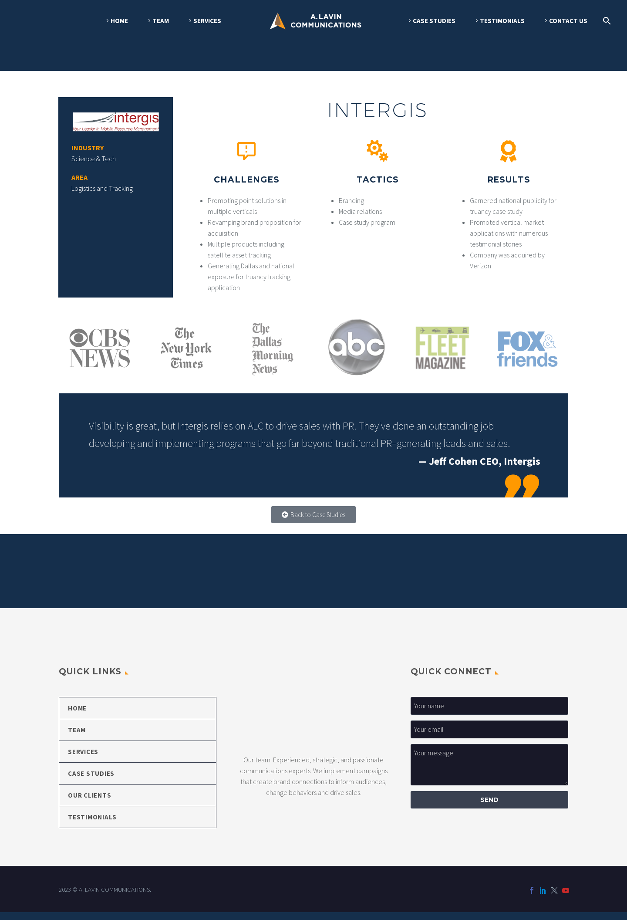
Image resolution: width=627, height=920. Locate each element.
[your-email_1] (489, 737)
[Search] (605, 20)
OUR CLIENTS (89, 803)
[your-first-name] (489, 714)
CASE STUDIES (434, 21)
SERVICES (207, 21)
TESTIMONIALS (502, 21)
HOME (119, 21)
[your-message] (489, 772)
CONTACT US (568, 21)
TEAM (160, 21)
